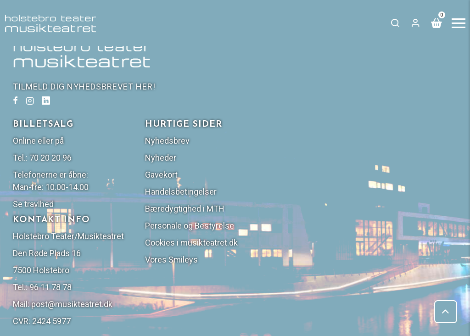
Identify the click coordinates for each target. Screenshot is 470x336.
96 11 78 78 (279, 226)
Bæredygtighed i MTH (396, 135)
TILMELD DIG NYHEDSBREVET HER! (85, 86)
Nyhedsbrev (379, 67)
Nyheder (372, 84)
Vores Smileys (383, 186)
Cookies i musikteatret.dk (403, 169)
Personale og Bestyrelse (401, 152)
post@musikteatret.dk (300, 243)
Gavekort (373, 101)
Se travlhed (262, 130)
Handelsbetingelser (392, 118)
